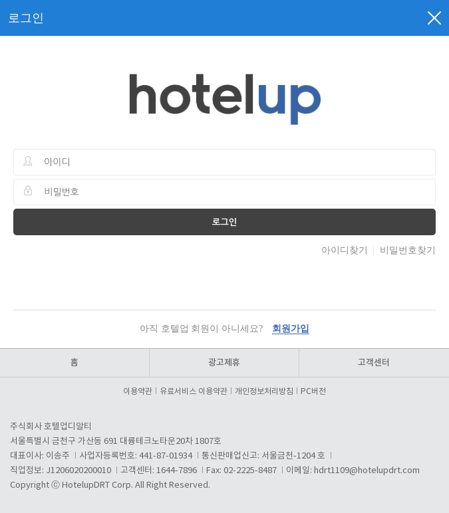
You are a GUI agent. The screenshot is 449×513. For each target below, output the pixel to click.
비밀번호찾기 (408, 250)
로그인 (224, 222)
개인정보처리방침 (266, 391)
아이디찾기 (344, 250)
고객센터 (374, 363)
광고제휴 (224, 363)
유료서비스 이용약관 (195, 391)
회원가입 (290, 329)
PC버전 (313, 391)
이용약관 (139, 391)
